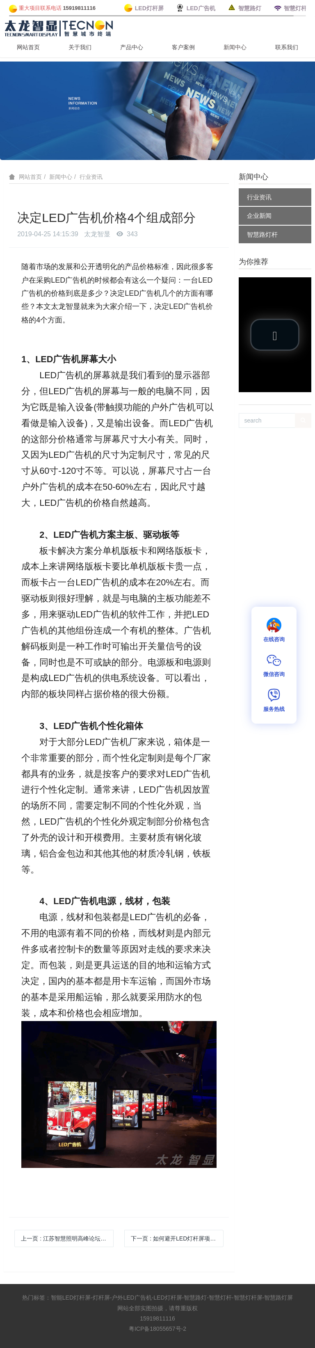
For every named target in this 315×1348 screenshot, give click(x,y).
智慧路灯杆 (262, 234)
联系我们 (286, 47)
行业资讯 (91, 177)
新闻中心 (235, 47)
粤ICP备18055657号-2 (157, 1328)
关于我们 (79, 47)
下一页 (177, 1238)
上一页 (67, 1238)
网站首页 (28, 47)
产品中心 (131, 47)
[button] (274, 335)
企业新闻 (259, 215)
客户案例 (183, 47)
